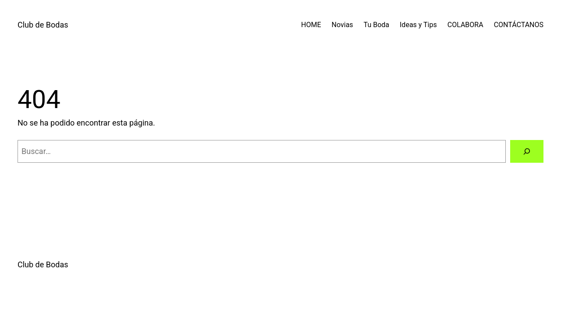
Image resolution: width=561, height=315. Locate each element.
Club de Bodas (43, 24)
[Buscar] (526, 151)
